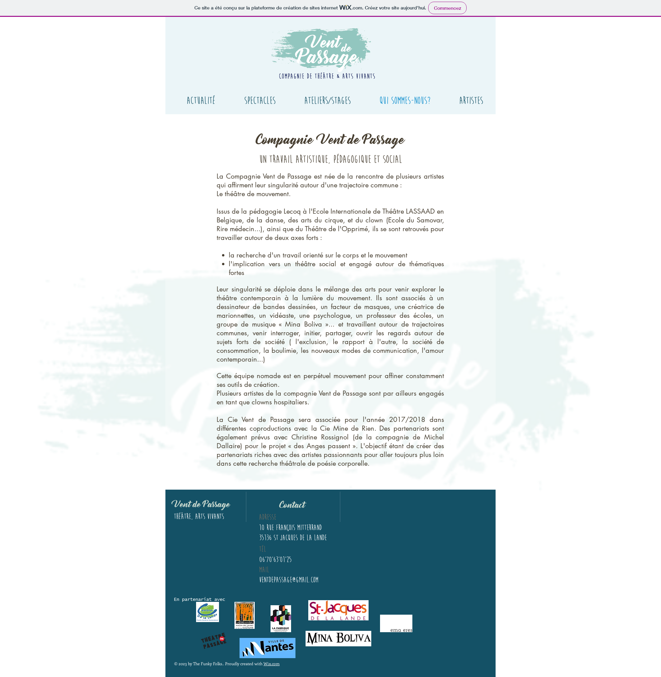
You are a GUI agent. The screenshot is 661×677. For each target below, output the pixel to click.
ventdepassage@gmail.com (288, 580)
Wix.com (271, 663)
